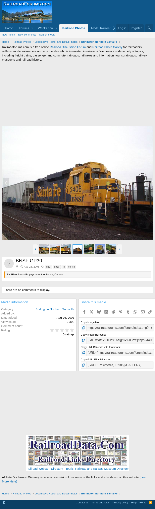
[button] (32, 28)
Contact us (82, 499)
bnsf (48, 266)
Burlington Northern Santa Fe (54, 309)
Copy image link (90, 322)
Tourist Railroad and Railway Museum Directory (97, 465)
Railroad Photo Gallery (107, 47)
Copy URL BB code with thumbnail (100, 345)
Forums (24, 28)
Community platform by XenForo (77, 507)
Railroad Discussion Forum (68, 47)
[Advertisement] (77, 94)
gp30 (57, 266)
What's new (45, 28)
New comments (27, 34)
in (64, 266)
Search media (47, 34)
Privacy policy (120, 499)
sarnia (71, 266)
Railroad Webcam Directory (44, 465)
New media (8, 34)
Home (9, 28)
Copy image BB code (93, 334)
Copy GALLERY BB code (95, 357)
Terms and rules (100, 499)
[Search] (149, 28)
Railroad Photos (73, 28)
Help (134, 499)
